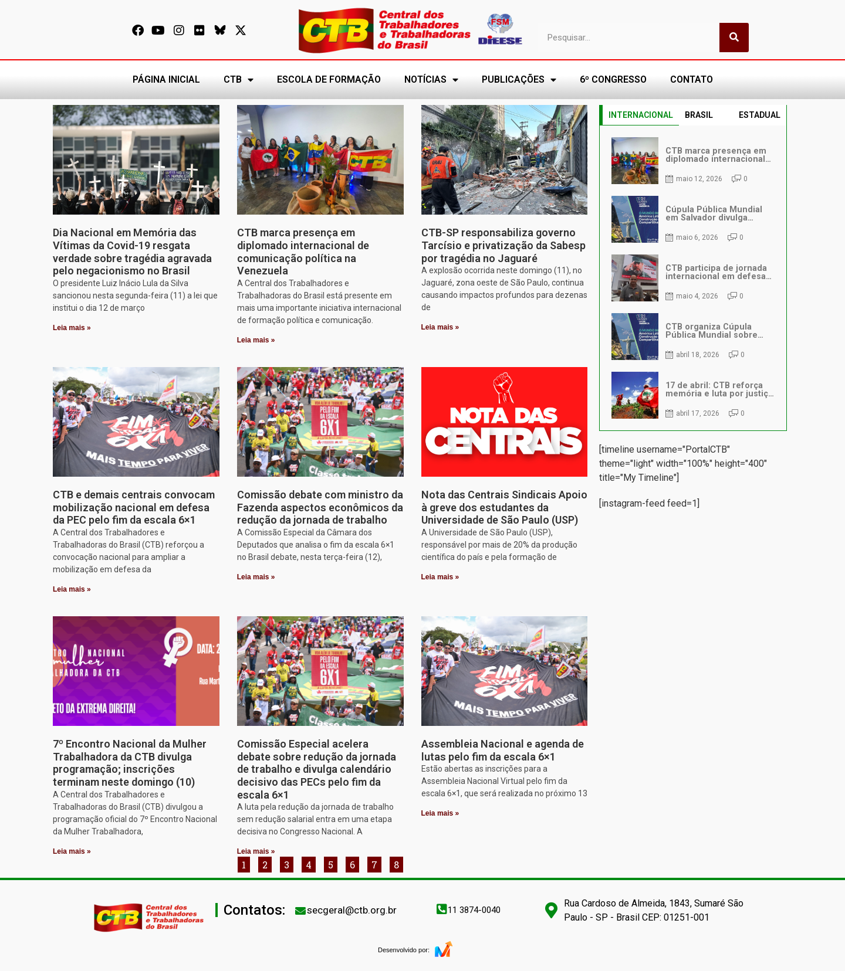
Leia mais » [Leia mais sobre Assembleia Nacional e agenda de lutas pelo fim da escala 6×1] (440, 813)
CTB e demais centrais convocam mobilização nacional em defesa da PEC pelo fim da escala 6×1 (134, 507)
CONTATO (691, 79)
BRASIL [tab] (699, 115)
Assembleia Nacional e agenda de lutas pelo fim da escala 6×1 (502, 750)
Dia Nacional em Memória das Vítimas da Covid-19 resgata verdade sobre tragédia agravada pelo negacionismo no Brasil (132, 251)
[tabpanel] (693, 277)
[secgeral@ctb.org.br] (300, 910)
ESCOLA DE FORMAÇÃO (329, 79)
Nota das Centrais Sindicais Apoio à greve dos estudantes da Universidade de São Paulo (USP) (504, 507)
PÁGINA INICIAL (166, 79)
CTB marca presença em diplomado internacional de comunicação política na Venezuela (303, 251)
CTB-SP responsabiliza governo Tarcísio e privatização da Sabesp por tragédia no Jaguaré (503, 245)
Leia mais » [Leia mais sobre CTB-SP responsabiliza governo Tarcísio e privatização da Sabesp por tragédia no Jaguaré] (440, 327)
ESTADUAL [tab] (759, 115)
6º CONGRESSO (613, 79)
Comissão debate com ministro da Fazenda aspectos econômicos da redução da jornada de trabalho (320, 507)
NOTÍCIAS (431, 79)
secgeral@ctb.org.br (352, 910)
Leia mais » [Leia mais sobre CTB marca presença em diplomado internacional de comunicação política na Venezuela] (256, 340)
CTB (239, 79)
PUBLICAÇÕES (519, 79)
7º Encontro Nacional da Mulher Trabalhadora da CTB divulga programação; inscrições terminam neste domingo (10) (130, 763)
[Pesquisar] (734, 37)
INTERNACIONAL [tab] (641, 115)
